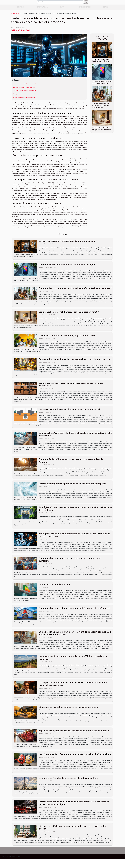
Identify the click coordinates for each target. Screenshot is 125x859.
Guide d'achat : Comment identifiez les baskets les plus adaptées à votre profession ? (75, 434)
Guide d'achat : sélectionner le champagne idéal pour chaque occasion (74, 359)
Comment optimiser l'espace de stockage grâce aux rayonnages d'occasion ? (71, 384)
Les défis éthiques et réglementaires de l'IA (24, 97)
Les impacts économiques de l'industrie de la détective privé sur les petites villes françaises (73, 684)
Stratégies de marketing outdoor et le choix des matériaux (68, 707)
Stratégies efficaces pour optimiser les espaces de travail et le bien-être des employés (75, 509)
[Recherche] (60, 2)
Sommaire (17, 80)
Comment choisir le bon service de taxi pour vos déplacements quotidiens (70, 559)
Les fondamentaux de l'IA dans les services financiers (26, 84)
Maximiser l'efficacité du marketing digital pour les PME (67, 335)
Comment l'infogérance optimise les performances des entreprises (72, 483)
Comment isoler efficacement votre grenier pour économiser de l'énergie (71, 460)
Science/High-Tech (84, 7)
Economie (20, 7)
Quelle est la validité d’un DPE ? (55, 584)
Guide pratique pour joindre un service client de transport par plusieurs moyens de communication (75, 633)
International (42, 7)
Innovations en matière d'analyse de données (24, 87)
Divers (105, 7)
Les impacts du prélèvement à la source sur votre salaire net (69, 409)
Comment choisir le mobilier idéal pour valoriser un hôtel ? (102, 129)
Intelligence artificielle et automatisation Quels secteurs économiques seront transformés (74, 535)
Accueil (13, 13)
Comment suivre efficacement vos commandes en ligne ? (102, 82)
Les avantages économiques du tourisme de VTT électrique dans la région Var (73, 657)
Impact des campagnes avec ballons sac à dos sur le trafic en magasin (74, 730)
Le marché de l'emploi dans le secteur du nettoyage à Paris (68, 778)
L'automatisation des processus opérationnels (24, 90)
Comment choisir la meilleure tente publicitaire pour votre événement (74, 608)
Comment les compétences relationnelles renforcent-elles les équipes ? (101, 105)
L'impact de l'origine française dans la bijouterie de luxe (102, 60)
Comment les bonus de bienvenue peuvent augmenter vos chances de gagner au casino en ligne (74, 803)
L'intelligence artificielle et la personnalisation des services (28, 94)
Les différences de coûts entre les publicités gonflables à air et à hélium (75, 754)
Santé (62, 7)
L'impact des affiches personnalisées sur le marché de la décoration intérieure (73, 827)
